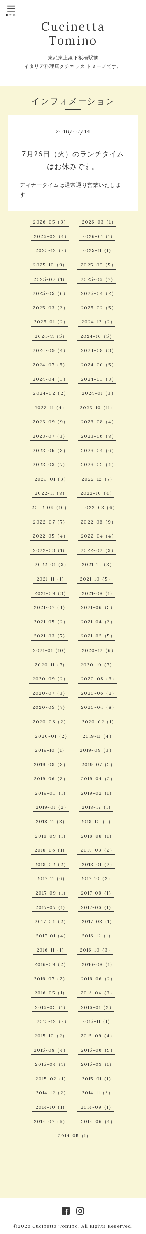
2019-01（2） (52, 807)
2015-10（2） (50, 1036)
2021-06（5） (98, 607)
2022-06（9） (98, 522)
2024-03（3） (98, 379)
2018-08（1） (97, 836)
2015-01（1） (98, 1078)
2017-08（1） (97, 893)
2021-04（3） (98, 622)
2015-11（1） (97, 1021)
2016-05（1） (50, 993)
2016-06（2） (98, 979)
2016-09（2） (51, 964)
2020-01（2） (52, 736)
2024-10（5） (97, 336)
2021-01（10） (51, 650)
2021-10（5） (96, 579)
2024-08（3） (98, 350)
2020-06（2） (99, 693)
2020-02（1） (99, 721)
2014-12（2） (52, 1093)
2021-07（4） (51, 607)
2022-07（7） (50, 522)
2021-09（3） (51, 593)
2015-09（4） (98, 1036)
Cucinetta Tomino (73, 33)
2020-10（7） (97, 665)
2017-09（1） (51, 893)
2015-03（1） (97, 1064)
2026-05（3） (51, 222)
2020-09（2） (50, 679)
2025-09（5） (98, 265)
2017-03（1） (98, 921)
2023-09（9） (50, 421)
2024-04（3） (50, 379)
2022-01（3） (52, 564)
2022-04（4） (98, 536)
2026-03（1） (99, 222)
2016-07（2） (51, 979)
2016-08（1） (98, 964)
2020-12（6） (99, 650)
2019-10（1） (51, 750)
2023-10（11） (97, 407)
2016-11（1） (51, 950)
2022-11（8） (51, 493)
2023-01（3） (51, 479)
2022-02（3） (98, 550)
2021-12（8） (98, 564)
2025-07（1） (50, 279)
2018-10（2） (96, 821)
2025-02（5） (98, 308)
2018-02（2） (51, 864)
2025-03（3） (50, 308)
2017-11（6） (51, 878)
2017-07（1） (51, 907)
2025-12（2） (52, 250)
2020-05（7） (50, 707)
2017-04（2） (52, 921)
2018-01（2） (98, 864)
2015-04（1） (51, 1064)
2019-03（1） (51, 793)
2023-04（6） (98, 450)
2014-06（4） (98, 1121)
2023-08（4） (98, 421)
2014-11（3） (97, 1093)
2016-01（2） (97, 1007)
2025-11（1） (98, 250)
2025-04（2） (98, 293)
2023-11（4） (50, 407)
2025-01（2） (51, 322)
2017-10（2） (96, 878)
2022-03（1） (50, 550)
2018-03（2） (98, 850)
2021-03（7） (51, 636)
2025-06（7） (98, 279)
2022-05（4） (50, 536)
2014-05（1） (74, 1135)
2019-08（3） (51, 764)
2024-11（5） (51, 336)
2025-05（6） (50, 293)
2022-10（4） (97, 493)
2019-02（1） (97, 793)
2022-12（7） (98, 479)
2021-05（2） (51, 622)
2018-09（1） (51, 836)
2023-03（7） (50, 464)
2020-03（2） (51, 721)
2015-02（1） (52, 1078)
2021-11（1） (51, 579)
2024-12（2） (98, 322)
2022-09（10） (50, 507)
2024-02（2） (51, 393)
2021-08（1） (98, 593)
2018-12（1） (97, 807)
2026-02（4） (51, 236)
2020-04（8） (99, 707)
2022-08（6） (100, 507)
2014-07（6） (51, 1121)
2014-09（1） (97, 1107)
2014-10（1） (51, 1107)
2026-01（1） (98, 236)
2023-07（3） (50, 436)
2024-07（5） (50, 365)
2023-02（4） (98, 464)
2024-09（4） (50, 350)
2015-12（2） (53, 1021)
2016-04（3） (98, 993)
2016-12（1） (97, 936)
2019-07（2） (98, 764)
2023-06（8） (98, 436)
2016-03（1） (51, 1007)
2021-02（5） (98, 636)
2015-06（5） (98, 1050)
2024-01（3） (99, 393)
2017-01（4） (52, 936)
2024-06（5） (98, 365)
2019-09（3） (97, 750)
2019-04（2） (98, 778)
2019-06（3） (51, 778)
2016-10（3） (96, 950)
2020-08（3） (99, 679)
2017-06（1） (97, 907)
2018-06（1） (50, 850)
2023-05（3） (50, 450)
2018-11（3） (51, 821)
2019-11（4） (98, 736)
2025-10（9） (50, 265)
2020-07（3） (50, 693)
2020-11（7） (51, 665)
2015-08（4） (51, 1050)
